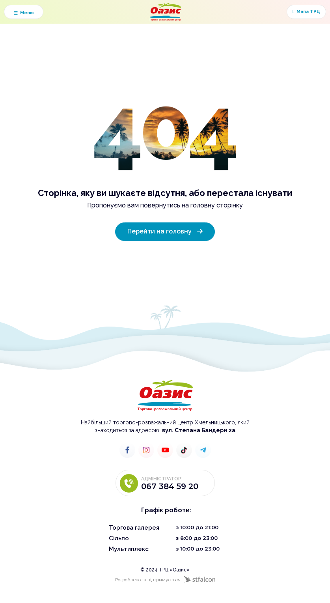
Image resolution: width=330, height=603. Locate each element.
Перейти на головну (165, 230)
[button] (23, 12)
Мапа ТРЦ (306, 12)
